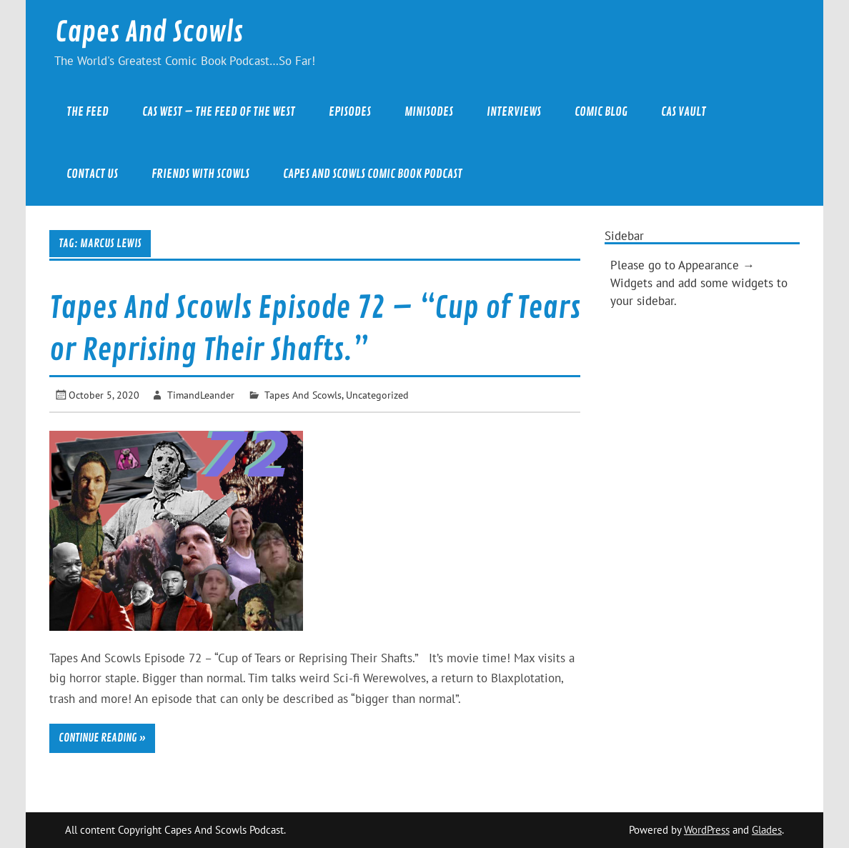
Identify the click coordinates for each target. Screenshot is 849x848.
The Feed (87, 111)
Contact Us (92, 173)
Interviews (514, 111)
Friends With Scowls (200, 173)
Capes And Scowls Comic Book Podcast (372, 173)
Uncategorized (377, 394)
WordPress (707, 830)
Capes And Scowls (149, 32)
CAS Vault (683, 111)
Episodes (350, 111)
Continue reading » (102, 738)
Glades (767, 830)
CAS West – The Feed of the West (218, 111)
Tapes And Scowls (303, 394)
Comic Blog (601, 111)
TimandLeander (200, 394)
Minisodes (428, 111)
